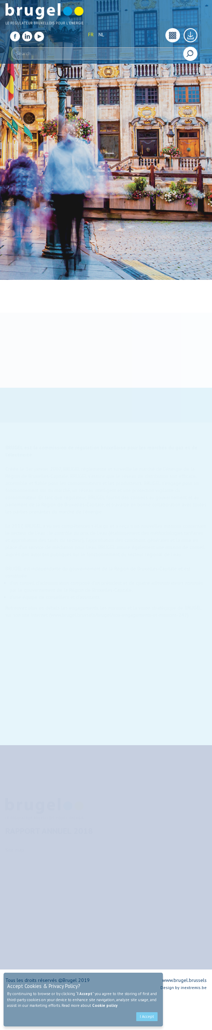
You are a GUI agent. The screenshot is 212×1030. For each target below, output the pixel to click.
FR (91, 33)
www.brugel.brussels (184, 980)
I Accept (147, 1016)
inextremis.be (194, 987)
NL (101, 33)
